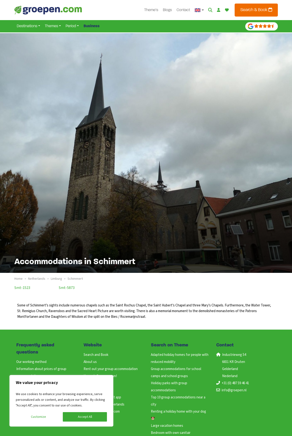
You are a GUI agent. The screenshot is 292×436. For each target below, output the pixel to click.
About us (90, 361)
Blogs (167, 10)
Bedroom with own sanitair (170, 432)
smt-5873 (67, 287)
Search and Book (96, 354)
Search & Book (256, 9)
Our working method (31, 361)
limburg (56, 278)
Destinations (27, 26)
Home (18, 278)
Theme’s (152, 10)
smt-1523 (22, 287)
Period (71, 26)
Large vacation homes (167, 425)
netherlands (36, 278)
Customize (38, 416)
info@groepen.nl (234, 390)
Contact (183, 10)
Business (92, 26)
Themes (51, 26)
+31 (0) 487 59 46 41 (235, 383)
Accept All (85, 416)
